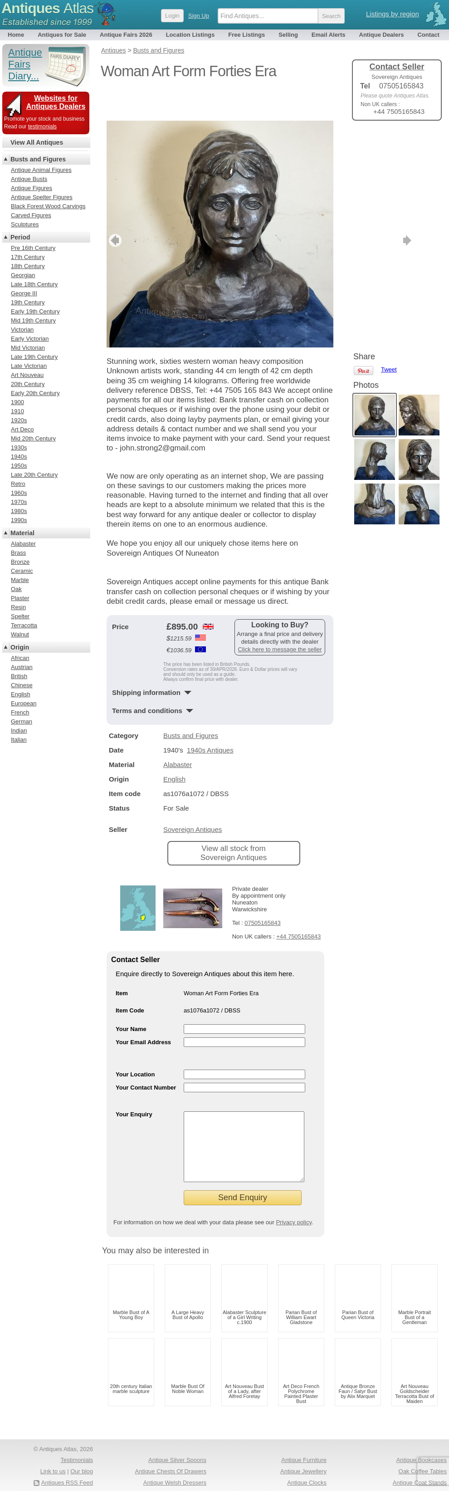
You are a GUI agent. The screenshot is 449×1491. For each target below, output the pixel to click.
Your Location (135, 1044)
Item (122, 963)
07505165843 (262, 893)
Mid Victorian (28, 347)
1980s (19, 511)
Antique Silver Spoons (177, 1443)
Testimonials (76, 1443)
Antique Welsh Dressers (174, 1466)
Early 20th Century (35, 393)
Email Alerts (329, 34)
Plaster (20, 598)
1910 (17, 411)
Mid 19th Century (33, 320)
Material (22, 533)
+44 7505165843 (298, 906)
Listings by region (392, 14)
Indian (19, 730)
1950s (19, 465)
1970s (19, 502)
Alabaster (177, 734)
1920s (19, 420)
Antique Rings (308, 1477)
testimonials (42, 126)
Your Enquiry (134, 1084)
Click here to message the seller (280, 619)
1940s (19, 456)
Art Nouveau (27, 375)
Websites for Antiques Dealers (56, 102)
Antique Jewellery (303, 1455)
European (23, 703)
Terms (44, 1477)
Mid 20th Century (33, 438)
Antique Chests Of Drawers (170, 1455)
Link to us (53, 1455)
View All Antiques (36, 142)
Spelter (20, 616)
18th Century (27, 266)
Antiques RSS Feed (67, 1466)
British (19, 676)
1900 (17, 402)
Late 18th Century (34, 284)
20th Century (27, 384)
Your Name (131, 999)
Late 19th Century (34, 356)
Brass (18, 552)
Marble (20, 580)
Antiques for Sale (62, 34)
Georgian (23, 275)
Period (20, 237)
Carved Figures (31, 215)
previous (114, 210)
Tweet (389, 142)
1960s (19, 492)
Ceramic (22, 570)
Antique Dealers (381, 34)
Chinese (22, 685)
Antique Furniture (304, 1443)
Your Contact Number (146, 1057)
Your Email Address (143, 1012)
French (20, 712)
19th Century (27, 302)
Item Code (130, 980)
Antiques (47, 8)
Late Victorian (29, 365)
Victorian (22, 329)
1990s (19, 520)
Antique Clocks (307, 1466)
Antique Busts (29, 179)
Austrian (22, 667)
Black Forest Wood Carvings (48, 206)
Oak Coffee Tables (423, 1455)
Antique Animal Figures (41, 169)
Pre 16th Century (33, 247)
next (325, 210)
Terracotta (24, 625)
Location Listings (190, 34)
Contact (428, 34)
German (21, 721)
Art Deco (22, 429)
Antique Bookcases (421, 1443)
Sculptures (25, 224)
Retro (18, 483)
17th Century (27, 257)
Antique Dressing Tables (174, 1477)
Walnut (20, 634)
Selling (288, 34)
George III (24, 293)
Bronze (20, 561)
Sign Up (198, 15)
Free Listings (246, 34)
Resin (18, 607)
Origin (19, 647)
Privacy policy (294, 1206)
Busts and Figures (190, 705)
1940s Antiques (210, 720)
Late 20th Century (34, 474)
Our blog (81, 1455)
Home (16, 34)
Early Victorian (30, 338)
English (174, 749)
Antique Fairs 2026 (126, 34)
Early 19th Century (35, 311)
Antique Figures (31, 188)
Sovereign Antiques (192, 799)
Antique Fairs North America (410, 1477)
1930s (19, 447)
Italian (19, 739)
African (20, 658)
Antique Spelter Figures (42, 197)
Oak (16, 589)
